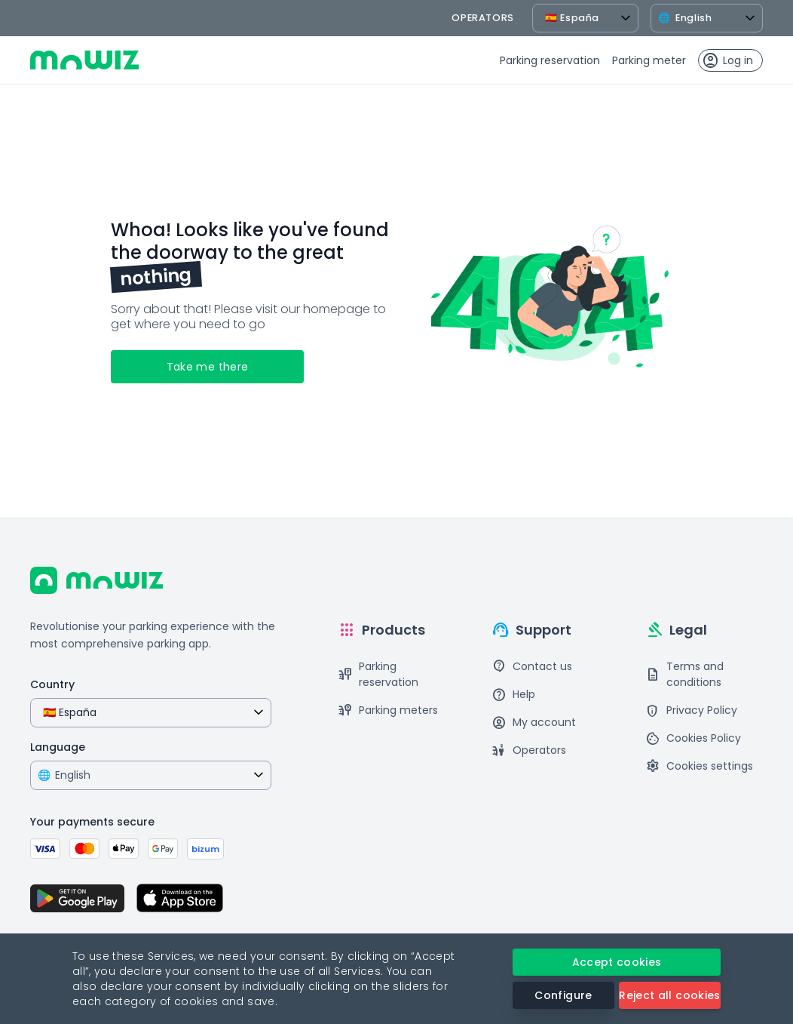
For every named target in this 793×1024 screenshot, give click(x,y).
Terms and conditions (684, 674)
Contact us (531, 667)
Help (513, 695)
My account (533, 722)
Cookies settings (699, 766)
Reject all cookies (669, 995)
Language (57, 747)
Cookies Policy (693, 738)
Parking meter (649, 60)
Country (52, 684)
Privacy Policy (691, 710)
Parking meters (388, 710)
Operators (528, 750)
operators (483, 17)
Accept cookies (617, 962)
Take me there (208, 366)
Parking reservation (550, 60)
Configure (563, 995)
